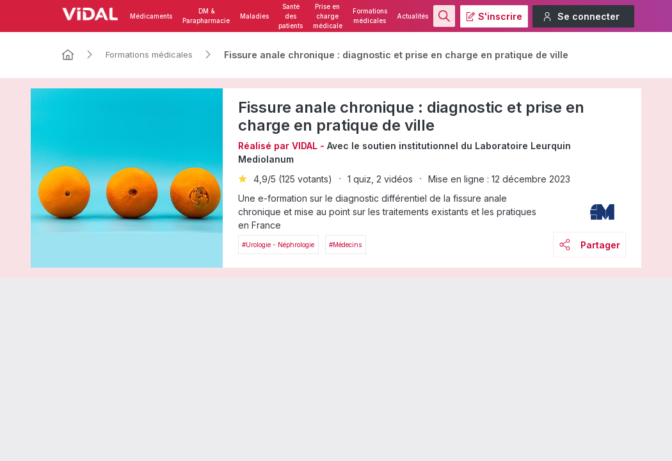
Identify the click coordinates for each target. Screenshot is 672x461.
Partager (589, 244)
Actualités (412, 16)
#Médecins (345, 244)
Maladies (254, 16)
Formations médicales (370, 16)
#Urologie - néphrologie (278, 244)
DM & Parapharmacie (206, 16)
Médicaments (151, 16)
